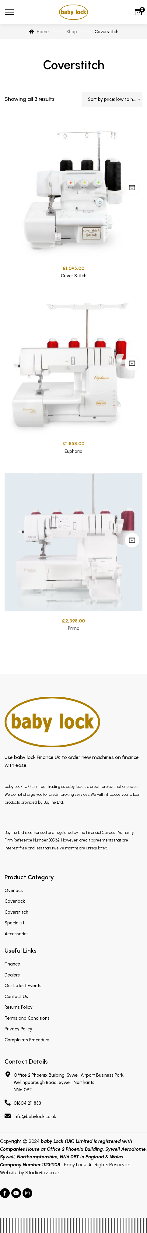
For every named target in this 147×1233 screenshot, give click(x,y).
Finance (12, 964)
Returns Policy (19, 1007)
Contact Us (16, 996)
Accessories (17, 934)
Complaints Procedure (27, 1040)
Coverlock (15, 901)
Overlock (14, 890)
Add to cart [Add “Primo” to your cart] (132, 564)
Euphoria (73, 466)
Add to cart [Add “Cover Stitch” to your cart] (132, 190)
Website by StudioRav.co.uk (30, 1172)
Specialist (14, 923)
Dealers (12, 975)
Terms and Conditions (27, 1018)
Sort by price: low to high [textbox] (113, 99)
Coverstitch (16, 912)
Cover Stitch (73, 278)
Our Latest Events (23, 985)
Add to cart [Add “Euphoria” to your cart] (132, 378)
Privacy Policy (18, 1029)
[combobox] (112, 99)
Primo (73, 652)
